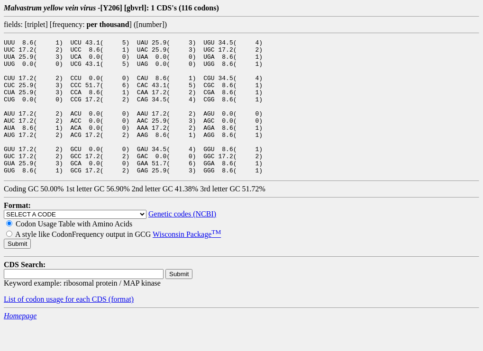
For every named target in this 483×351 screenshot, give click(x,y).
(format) (121, 326)
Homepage (20, 343)
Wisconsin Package (187, 261)
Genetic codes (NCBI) (182, 241)
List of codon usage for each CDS (56, 326)
